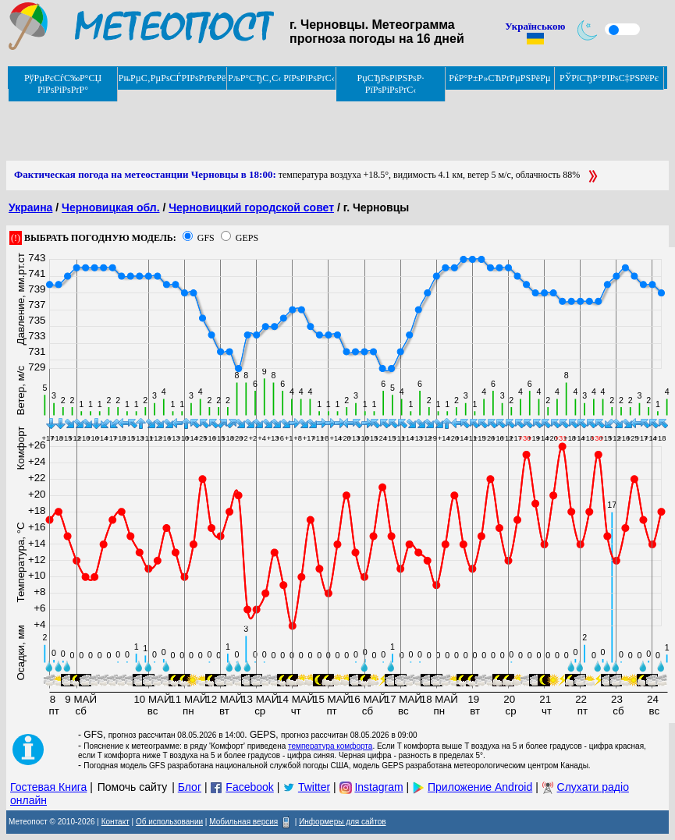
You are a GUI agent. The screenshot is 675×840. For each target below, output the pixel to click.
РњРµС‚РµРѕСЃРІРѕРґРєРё (172, 78)
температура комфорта (330, 746)
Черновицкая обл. (111, 207)
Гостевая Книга (48, 787)
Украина (30, 207)
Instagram (378, 787)
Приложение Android (480, 787)
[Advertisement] (290, 125)
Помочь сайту (133, 787)
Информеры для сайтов (342, 821)
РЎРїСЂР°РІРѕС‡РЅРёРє (609, 78)
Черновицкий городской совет (251, 207)
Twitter (314, 787)
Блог (189, 787)
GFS (206, 237)
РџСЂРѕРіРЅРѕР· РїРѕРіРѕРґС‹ (391, 84)
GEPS (247, 237)
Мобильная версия (243, 821)
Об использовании (169, 821)
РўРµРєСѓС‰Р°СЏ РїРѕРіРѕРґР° (62, 84)
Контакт (115, 821)
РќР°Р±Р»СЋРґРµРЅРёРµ (500, 78)
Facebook (249, 787)
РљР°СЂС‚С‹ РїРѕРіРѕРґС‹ (281, 78)
